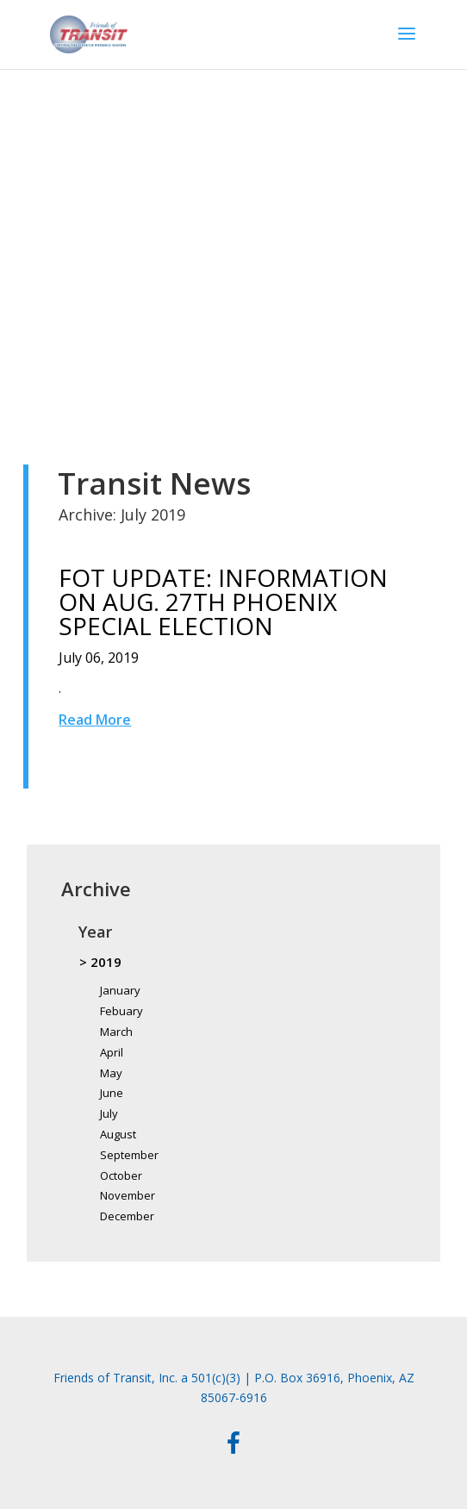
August (118, 1134)
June (111, 1093)
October (121, 1175)
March (116, 1031)
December (127, 1216)
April (111, 1052)
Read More (95, 719)
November (127, 1195)
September (129, 1155)
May (111, 1073)
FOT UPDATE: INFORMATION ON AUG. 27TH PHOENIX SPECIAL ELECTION (223, 601)
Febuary (121, 1011)
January (120, 990)
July (109, 1113)
